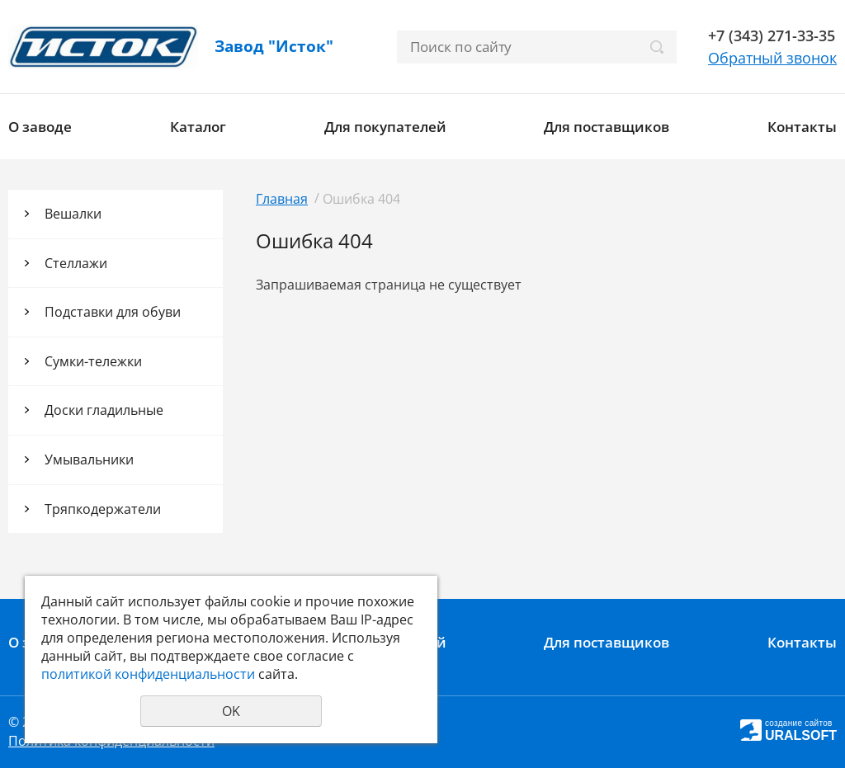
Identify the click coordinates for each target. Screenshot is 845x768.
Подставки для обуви (113, 312)
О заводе (40, 126)
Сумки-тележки (93, 361)
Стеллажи (76, 263)
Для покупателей (385, 126)
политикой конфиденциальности (148, 674)
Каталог (198, 126)
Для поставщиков (606, 126)
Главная (282, 199)
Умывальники (89, 459)
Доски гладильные (104, 410)
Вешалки (73, 214)
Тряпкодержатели (103, 509)
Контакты (802, 126)
